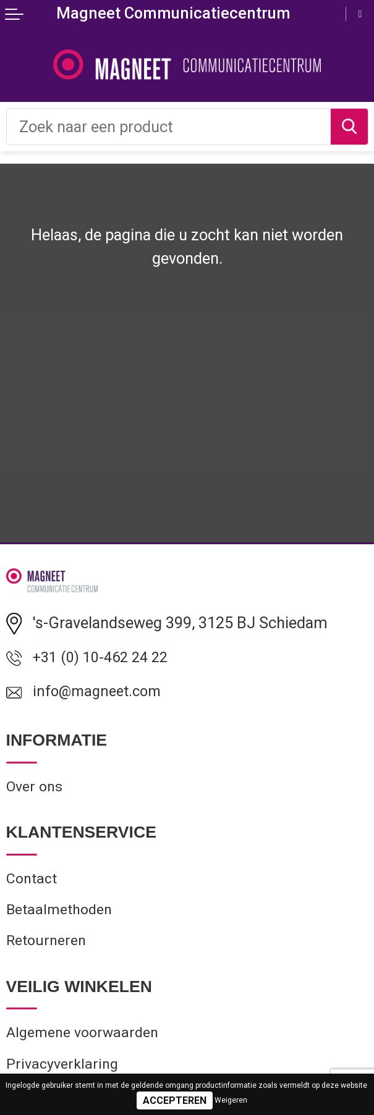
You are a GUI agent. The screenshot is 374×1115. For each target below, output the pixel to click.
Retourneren (48, 950)
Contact (32, 884)
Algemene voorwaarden (87, 1044)
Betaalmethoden (61, 918)
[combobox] (169, 127)
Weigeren (231, 1100)
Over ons (36, 791)
